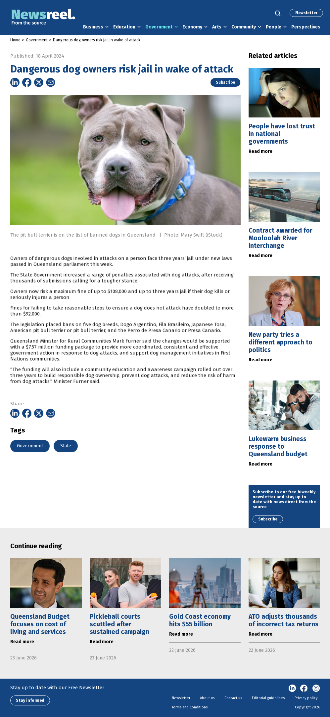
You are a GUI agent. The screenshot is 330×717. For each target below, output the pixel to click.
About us (207, 698)
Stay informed (30, 700)
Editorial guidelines (268, 698)
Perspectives (305, 27)
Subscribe (225, 82)
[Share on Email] (50, 82)
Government (158, 27)
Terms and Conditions (190, 707)
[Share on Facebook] (26, 82)
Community (243, 27)
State (65, 446)
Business (93, 27)
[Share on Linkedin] (15, 82)
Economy (192, 27)
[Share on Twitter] (38, 82)
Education (124, 27)
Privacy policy (306, 698)
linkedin (292, 689)
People (273, 27)
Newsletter (306, 13)
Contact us (233, 698)
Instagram (316, 689)
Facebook (304, 689)
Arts (216, 27)
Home (15, 40)
